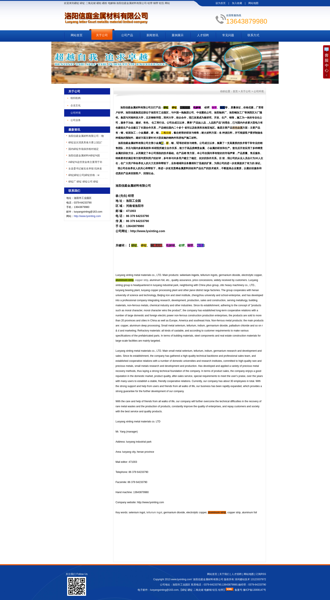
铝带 (220, 589)
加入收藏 (237, 3)
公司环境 (76, 112)
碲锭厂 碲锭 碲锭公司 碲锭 (83, 181)
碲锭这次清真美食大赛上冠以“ (85, 142)
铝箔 (214, 589)
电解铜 (208, 589)
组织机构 (76, 98)
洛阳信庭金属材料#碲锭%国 (84, 155)
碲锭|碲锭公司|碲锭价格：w (83, 175)
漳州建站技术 (242, 579)
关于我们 (224, 574)
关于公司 (102, 35)
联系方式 (253, 35)
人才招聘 (203, 35)
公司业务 (76, 120)
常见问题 (228, 35)
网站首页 (76, 35)
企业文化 (76, 105)
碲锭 (184, 589)
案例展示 (178, 35)
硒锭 (190, 589)
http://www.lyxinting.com (87, 216)
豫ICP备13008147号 (254, 589)
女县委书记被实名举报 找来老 (85, 168)
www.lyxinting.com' (182, 579)
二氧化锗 (198, 589)
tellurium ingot (154, 512)
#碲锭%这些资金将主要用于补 (85, 162)
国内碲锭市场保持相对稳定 (83, 149)
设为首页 (221, 3)
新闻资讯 (152, 35)
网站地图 (253, 3)
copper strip (141, 280)
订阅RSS (261, 574)
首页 (235, 91)
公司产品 (127, 35)
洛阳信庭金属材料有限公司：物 (86, 135)
